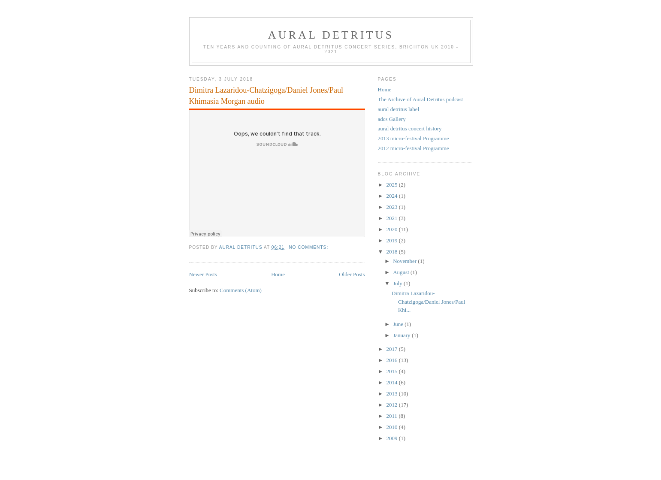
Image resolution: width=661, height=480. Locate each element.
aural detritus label (399, 109)
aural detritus (331, 35)
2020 (392, 229)
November (405, 261)
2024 (392, 196)
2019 (392, 240)
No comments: (309, 247)
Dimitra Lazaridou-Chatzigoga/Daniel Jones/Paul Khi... (428, 301)
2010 (392, 427)
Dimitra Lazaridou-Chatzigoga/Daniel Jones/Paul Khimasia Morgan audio (266, 95)
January (402, 335)
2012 (392, 405)
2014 (392, 382)
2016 (392, 360)
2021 (392, 218)
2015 (392, 371)
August (401, 272)
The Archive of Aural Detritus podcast (420, 99)
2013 (392, 393)
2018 (392, 251)
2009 (392, 438)
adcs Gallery (392, 119)
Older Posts (352, 274)
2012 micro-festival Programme (413, 148)
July (398, 283)
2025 (392, 184)
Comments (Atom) (241, 290)
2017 (392, 349)
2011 (392, 416)
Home (278, 274)
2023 (392, 207)
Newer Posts (203, 274)
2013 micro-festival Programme (413, 138)
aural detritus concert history (410, 128)
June (398, 324)
